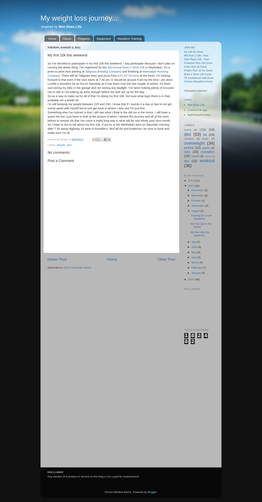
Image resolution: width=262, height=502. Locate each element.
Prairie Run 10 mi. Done (198, 70)
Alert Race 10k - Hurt (196, 59)
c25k (202, 129)
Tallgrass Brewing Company (103, 71)
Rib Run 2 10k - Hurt (196, 55)
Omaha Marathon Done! (198, 81)
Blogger (152, 492)
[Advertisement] (200, 403)
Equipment (104, 38)
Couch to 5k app (197, 109)
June (194, 246)
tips (186, 161)
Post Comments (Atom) (77, 267)
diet (187, 134)
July (194, 241)
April (194, 257)
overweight (194, 143)
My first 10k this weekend (200, 234)
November (197, 195)
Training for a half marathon (201, 217)
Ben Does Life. (196, 104)
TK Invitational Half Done (198, 77)
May (194, 252)
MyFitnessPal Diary (199, 114)
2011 (191, 185)
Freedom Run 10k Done (198, 63)
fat (205, 134)
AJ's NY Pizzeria (128, 75)
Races (67, 38)
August (195, 211)
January (196, 272)
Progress (84, 38)
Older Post (166, 259)
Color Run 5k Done (195, 66)
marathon (189, 138)
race (69, 144)
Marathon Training (129, 38)
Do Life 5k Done (193, 51)
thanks (208, 156)
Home (52, 38)
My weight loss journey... (79, 18)
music (205, 138)
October (196, 200)
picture (189, 147)
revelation (208, 152)
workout (207, 160)
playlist (206, 147)
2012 (191, 180)
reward (195, 156)
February (197, 267)
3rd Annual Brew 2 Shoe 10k (126, 67)
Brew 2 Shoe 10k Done (197, 74)
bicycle (61, 144)
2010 (191, 279)
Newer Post (57, 259)
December (197, 190)
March (195, 262)
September (198, 205)
